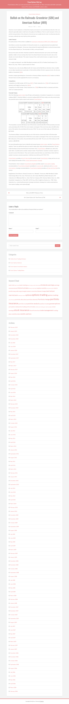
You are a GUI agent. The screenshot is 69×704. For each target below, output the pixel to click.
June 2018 (13, 346)
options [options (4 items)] (28, 295)
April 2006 (12, 683)
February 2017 (14, 369)
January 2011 (13, 476)
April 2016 (12, 381)
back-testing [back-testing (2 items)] (23, 285)
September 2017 (14, 358)
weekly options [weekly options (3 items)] (25, 314)
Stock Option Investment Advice (18, 266)
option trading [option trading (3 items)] (53, 295)
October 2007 (13, 614)
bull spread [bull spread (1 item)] (38, 285)
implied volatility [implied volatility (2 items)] (42, 288)
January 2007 (13, 649)
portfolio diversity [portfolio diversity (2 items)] (32, 299)
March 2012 (13, 446)
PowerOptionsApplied (30, 163)
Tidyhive (42, 701)
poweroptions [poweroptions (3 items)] (55, 304)
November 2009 (14, 519)
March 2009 (13, 549)
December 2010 (14, 480)
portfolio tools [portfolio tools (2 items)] (22, 303)
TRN (46, 83)
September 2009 (14, 526)
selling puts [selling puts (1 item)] (43, 306)
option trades (21, 95)
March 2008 (13, 595)
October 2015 (13, 384)
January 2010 (13, 511)
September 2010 (14, 484)
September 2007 (14, 618)
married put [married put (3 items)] (50, 291)
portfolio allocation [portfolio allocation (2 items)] (21, 299)
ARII (48, 75)
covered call (28, 160)
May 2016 (12, 377)
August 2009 (13, 530)
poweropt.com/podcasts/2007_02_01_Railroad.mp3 (45, 41)
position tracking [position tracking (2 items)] (45, 303)
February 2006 (14, 691)
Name (10, 228)
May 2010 (12, 496)
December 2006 (14, 653)
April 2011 (12, 465)
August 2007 (13, 622)
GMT (32, 83)
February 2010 (14, 507)
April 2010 (12, 499)
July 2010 (12, 488)
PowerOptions (38, 99)
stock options (12, 168)
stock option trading (49, 163)
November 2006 (14, 656)
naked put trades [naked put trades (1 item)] (21, 295)
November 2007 (14, 611)
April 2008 (12, 591)
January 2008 (13, 603)
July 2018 (12, 342)
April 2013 (12, 415)
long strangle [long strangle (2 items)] (22, 291)
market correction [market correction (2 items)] (31, 291)
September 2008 (14, 572)
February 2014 (14, 404)
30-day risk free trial (52, 168)
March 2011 (13, 469)
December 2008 (14, 561)
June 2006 (13, 676)
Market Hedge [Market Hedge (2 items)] (41, 291)
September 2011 (14, 453)
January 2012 (13, 450)
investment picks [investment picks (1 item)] (50, 288)
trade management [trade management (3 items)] (46, 310)
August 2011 (13, 457)
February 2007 (14, 645)
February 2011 (14, 473)
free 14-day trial (26, 158)
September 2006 (14, 664)
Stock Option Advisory (34, 14)
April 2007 (12, 637)
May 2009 (12, 542)
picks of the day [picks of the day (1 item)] (12, 299)
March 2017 (13, 365)
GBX (21, 72)
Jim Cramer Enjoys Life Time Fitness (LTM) (34, 197)
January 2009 (13, 557)
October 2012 (13, 423)
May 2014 (12, 396)
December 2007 (14, 607)
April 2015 (12, 388)
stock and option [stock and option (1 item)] (49, 306)
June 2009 (13, 538)
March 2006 (13, 687)
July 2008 (12, 580)
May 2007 (12, 634)
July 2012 (12, 430)
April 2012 (12, 442)
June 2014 (13, 392)
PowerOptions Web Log (35, 2)
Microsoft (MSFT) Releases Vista (34, 193)
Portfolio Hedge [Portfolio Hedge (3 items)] (44, 299)
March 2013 (13, 419)
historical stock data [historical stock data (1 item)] (32, 288)
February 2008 (14, 599)
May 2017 (12, 362)
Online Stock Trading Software (18, 259)
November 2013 (14, 408)
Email (37, 228)
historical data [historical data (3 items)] (23, 288)
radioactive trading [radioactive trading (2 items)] (21, 306)
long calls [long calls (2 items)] (15, 291)
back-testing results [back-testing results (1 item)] (31, 285)
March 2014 (13, 400)
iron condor (54, 166)
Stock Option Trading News (17, 270)
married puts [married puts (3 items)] (13, 295)
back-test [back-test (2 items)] (11, 285)
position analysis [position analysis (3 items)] (33, 304)
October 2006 (13, 660)
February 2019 (14, 327)
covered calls (40, 166)
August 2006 (13, 668)
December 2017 (14, 354)
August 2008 (13, 576)
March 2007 (13, 641)
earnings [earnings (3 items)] (51, 285)
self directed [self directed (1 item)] (38, 306)
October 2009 (13, 522)
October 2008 (13, 568)
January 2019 (13, 331)
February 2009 (14, 553)
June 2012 (13, 434)
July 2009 (12, 534)
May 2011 (12, 461)
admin (39, 26)
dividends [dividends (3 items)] (44, 285)
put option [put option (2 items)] (12, 306)
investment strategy (37, 160)
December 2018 (14, 335)
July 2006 (12, 672)
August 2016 (13, 373)
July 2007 (12, 626)
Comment (11, 212)
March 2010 (13, 503)
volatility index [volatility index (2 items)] (15, 314)
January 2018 (13, 350)
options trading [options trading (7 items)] (39, 294)
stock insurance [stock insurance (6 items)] (21, 310)
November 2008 (14, 565)
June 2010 (13, 492)
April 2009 (12, 545)
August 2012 (13, 427)
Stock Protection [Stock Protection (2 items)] (35, 310)
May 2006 (12, 679)
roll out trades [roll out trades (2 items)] (31, 306)
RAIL (29, 85)
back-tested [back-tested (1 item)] (17, 285)
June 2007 (13, 630)
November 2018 (14, 339)
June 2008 (13, 584)
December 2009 (14, 515)
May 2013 (12, 411)
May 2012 (12, 438)
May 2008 (12, 588)
